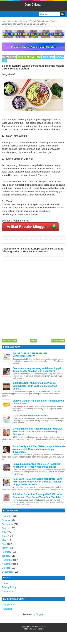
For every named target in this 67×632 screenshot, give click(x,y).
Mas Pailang (38, 629)
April (4, 544)
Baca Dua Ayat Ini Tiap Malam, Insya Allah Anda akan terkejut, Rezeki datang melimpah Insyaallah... (39, 449)
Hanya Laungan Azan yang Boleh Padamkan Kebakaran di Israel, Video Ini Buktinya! (37, 465)
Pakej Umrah (8, 604)
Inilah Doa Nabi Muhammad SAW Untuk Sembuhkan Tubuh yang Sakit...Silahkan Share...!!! (35, 386)
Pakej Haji (7, 608)
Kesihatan (48, 57)
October (6, 520)
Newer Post (9, 340)
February (6, 552)
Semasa (59, 57)
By (9, 57)
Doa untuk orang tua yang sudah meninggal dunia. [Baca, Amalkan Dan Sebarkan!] (37, 369)
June (4, 536)
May (4, 540)
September (7, 524)
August (5, 528)
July (4, 532)
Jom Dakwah (33, 4)
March (5, 548)
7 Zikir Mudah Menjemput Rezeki (30, 415)
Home (34, 340)
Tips (4, 61)
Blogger (40, 614)
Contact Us (7, 591)
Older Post (57, 340)
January (6, 555)
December (7, 560)
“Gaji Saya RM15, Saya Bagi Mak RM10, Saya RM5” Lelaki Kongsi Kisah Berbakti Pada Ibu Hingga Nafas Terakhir (37, 481)
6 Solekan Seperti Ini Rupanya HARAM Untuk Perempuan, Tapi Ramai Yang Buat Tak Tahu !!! (38, 495)
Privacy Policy (9, 587)
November (7, 516)
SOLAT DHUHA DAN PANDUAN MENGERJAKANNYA (30, 355)
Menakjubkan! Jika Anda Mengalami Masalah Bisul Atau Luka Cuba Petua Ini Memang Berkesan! (37, 431)
